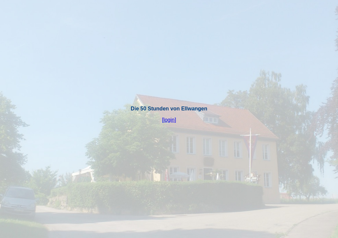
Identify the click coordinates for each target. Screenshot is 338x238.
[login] (169, 120)
